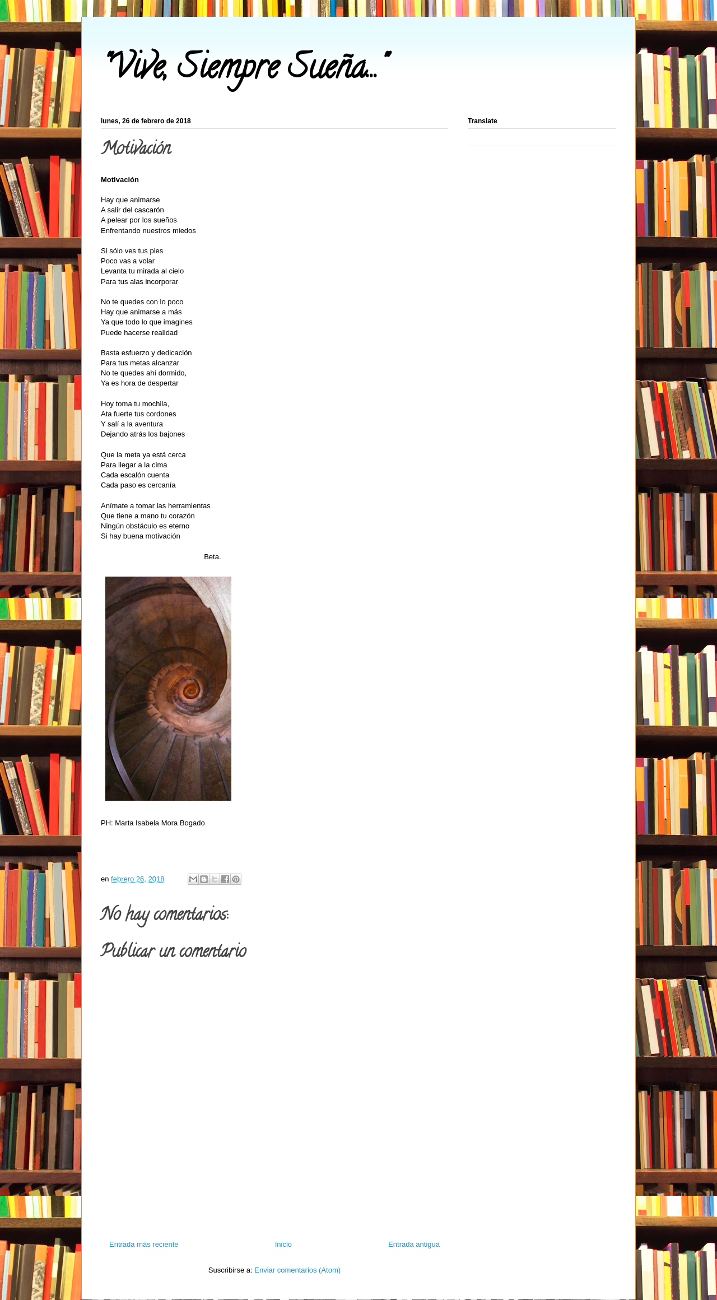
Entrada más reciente (144, 1244)
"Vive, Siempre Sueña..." (243, 70)
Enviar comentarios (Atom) (297, 1270)
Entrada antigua (414, 1244)
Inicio (283, 1244)
